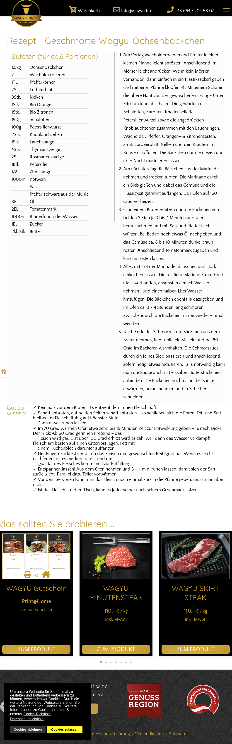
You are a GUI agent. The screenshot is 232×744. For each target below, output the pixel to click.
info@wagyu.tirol (137, 10)
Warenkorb (89, 10)
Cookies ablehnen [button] (28, 729)
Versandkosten (149, 733)
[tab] (101, 662)
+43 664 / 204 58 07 (194, 10)
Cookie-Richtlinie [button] (37, 714)
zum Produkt (36, 649)
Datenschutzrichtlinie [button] (27, 719)
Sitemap (177, 733)
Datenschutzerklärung (109, 733)
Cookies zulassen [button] (65, 729)
